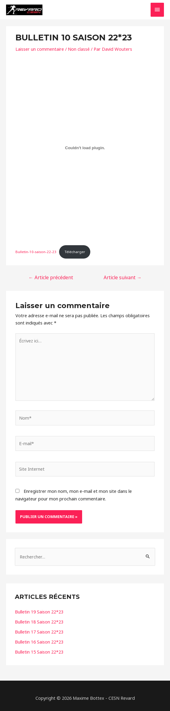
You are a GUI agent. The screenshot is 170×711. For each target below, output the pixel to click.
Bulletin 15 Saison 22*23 (39, 652)
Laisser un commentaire (39, 49)
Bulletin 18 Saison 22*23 (39, 622)
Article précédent (50, 277)
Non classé (79, 49)
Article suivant (123, 277)
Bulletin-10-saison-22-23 (35, 251)
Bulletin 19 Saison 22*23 (39, 612)
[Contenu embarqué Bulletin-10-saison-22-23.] (85, 148)
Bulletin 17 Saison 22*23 (39, 632)
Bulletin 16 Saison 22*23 (39, 642)
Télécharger (75, 251)
